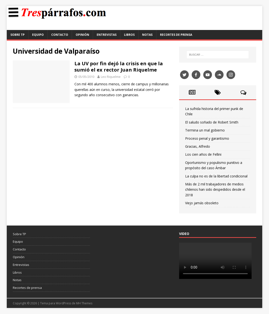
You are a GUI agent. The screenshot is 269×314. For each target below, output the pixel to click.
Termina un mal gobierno (205, 130)
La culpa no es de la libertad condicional (216, 176)
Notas (147, 35)
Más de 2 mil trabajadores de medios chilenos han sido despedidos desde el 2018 (215, 189)
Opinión (82, 35)
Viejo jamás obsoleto (201, 203)
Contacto (59, 35)
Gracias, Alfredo (197, 146)
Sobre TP (17, 35)
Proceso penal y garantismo (207, 138)
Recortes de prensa (176, 35)
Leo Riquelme (111, 76)
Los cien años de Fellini (203, 154)
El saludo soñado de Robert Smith (211, 122)
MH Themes (84, 303)
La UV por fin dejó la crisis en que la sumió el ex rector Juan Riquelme (118, 66)
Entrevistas (106, 35)
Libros (129, 35)
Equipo (38, 35)
